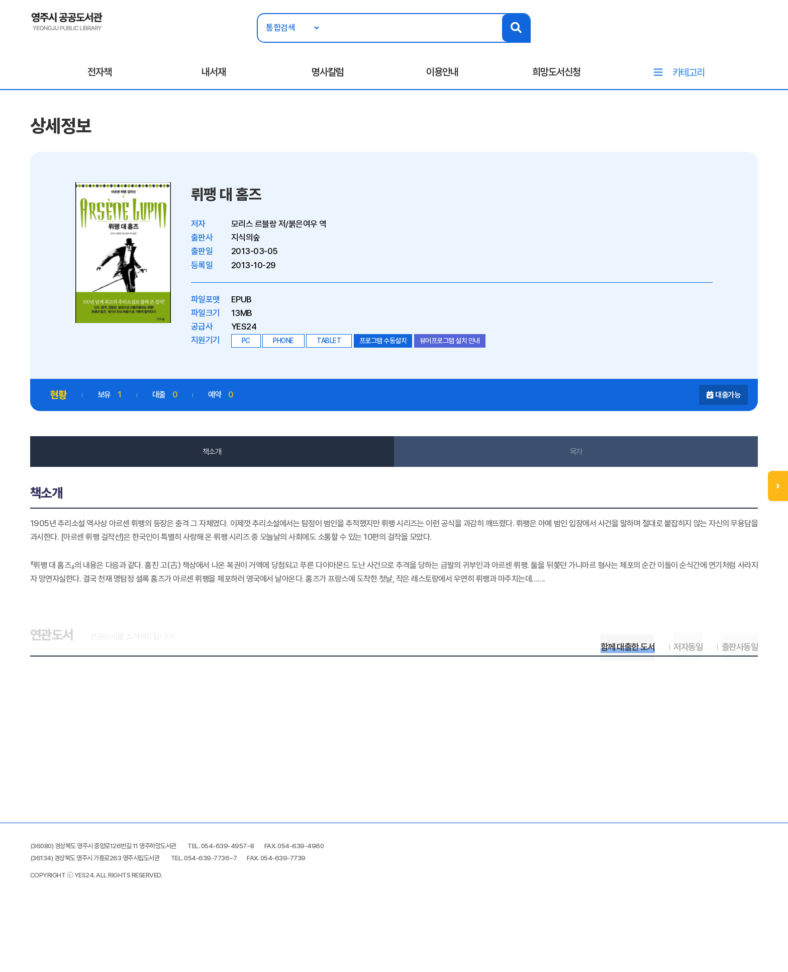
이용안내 (442, 76)
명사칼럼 (328, 76)
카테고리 (688, 76)
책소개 (218, 462)
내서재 (214, 76)
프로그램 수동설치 (395, 350)
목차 (570, 462)
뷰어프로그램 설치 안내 (462, 350)
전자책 (99, 76)
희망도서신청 (556, 76)
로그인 (740, 38)
